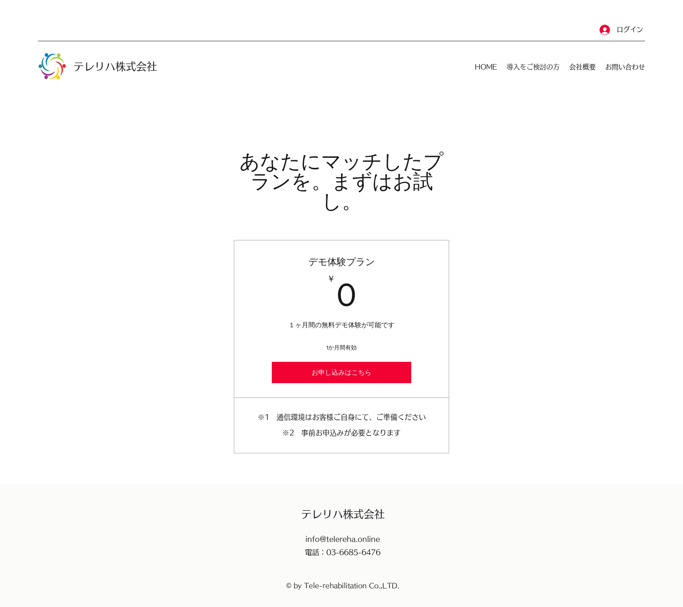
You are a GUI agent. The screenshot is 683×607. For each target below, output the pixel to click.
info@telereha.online (342, 539)
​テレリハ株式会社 (115, 66)
